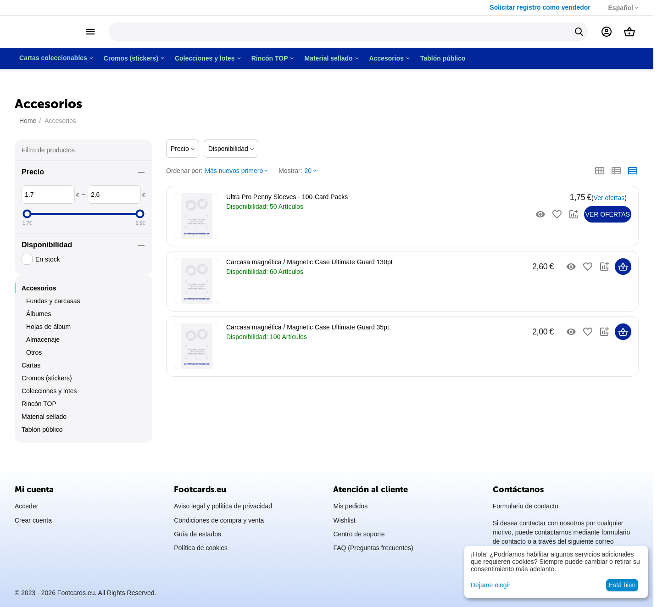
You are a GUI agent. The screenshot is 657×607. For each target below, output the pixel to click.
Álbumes (38, 318)
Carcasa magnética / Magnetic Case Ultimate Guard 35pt (307, 327)
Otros (34, 357)
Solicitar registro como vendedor (532, 7)
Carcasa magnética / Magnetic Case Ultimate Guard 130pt (309, 262)
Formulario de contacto (525, 506)
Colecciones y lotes (49, 395)
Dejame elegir (490, 585)
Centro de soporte (358, 534)
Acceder (26, 506)
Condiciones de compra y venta (219, 520)
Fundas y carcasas (53, 305)
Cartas (31, 369)
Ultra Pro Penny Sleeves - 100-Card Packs (287, 196)
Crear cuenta (33, 520)
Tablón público (42, 434)
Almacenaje (43, 344)
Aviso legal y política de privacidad (223, 506)
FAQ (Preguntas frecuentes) (373, 547)
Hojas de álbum (48, 331)
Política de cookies (201, 547)
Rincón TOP (39, 408)
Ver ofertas (609, 197)
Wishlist (344, 520)
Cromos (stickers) (47, 382)
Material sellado (44, 421)
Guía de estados (197, 534)
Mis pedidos (350, 506)
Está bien (622, 585)
